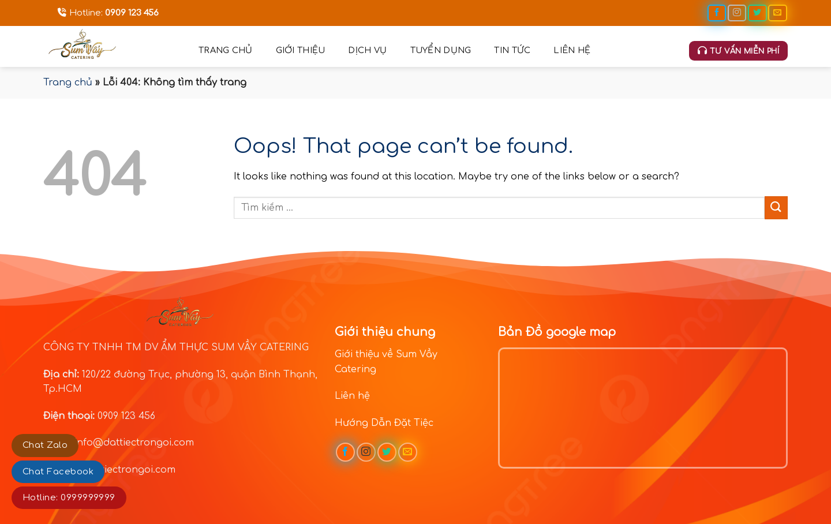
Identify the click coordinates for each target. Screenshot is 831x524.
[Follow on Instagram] (737, 13)
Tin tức (512, 50)
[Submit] (776, 207)
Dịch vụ (367, 50)
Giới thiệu (300, 50)
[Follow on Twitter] (757, 13)
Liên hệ (571, 50)
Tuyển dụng (440, 50)
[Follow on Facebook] (717, 13)
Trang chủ (226, 50)
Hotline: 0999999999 (69, 498)
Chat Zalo (45, 445)
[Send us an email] (777, 13)
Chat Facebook (58, 472)
